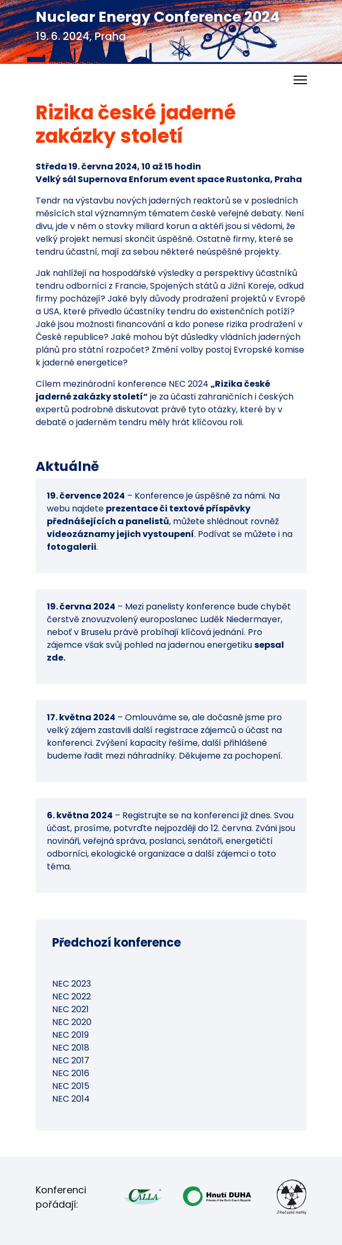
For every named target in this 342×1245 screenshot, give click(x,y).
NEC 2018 (70, 1047)
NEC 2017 (70, 1060)
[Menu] (300, 80)
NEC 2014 (71, 1099)
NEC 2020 (71, 1022)
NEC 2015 (70, 1086)
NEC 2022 (71, 996)
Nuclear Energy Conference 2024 (158, 17)
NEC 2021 (70, 1009)
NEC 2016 (70, 1073)
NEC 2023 (71, 984)
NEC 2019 (70, 1035)
